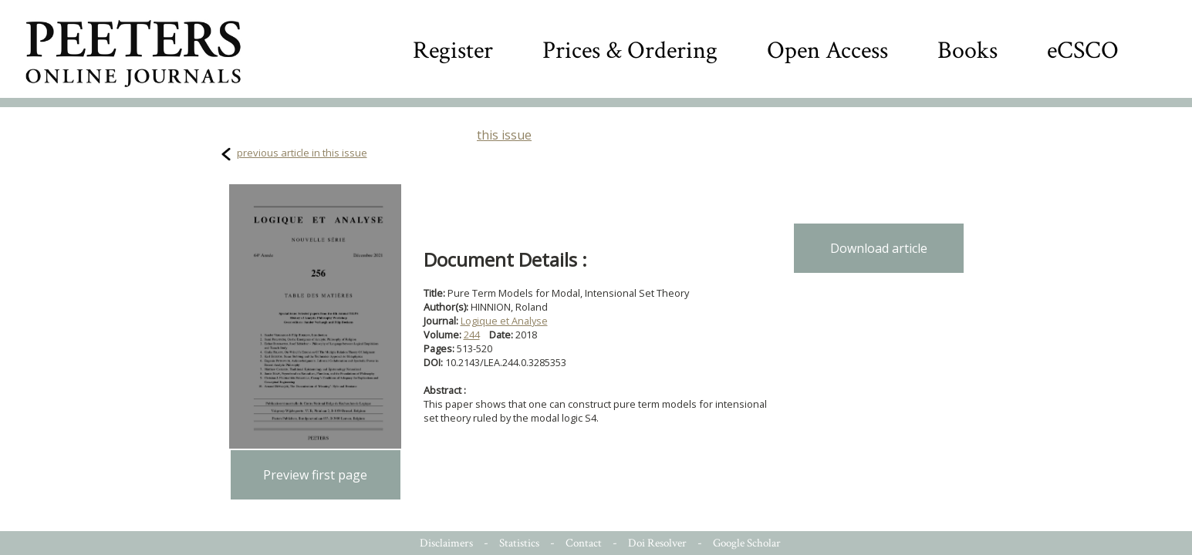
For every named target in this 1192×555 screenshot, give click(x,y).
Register (453, 50)
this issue (504, 134)
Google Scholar (747, 543)
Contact (584, 543)
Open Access (827, 50)
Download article (878, 248)
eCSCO (1083, 50)
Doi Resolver (657, 543)
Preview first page (315, 474)
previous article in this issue (302, 153)
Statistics (519, 543)
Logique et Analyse (504, 321)
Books (967, 50)
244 (472, 334)
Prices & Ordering (630, 50)
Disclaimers (446, 543)
